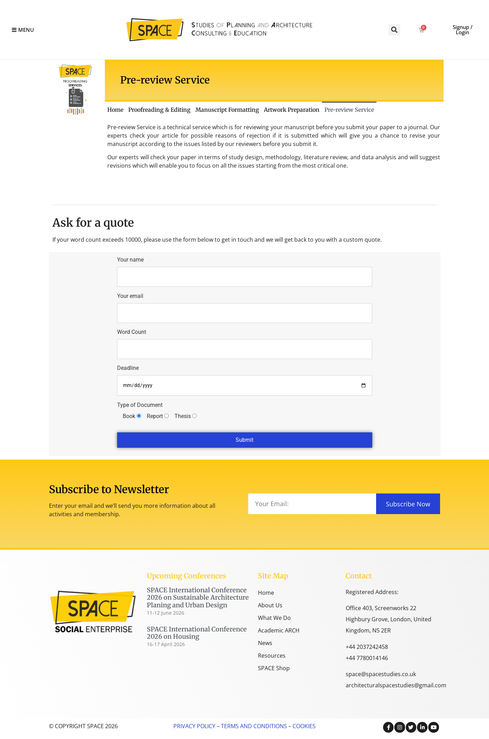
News (265, 643)
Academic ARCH (279, 630)
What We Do (274, 618)
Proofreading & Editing (159, 109)
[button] (394, 30)
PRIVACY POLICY (194, 726)
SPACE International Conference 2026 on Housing (197, 633)
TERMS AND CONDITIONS (253, 726)
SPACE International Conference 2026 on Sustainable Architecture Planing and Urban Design (198, 597)
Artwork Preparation (291, 109)
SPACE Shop (274, 668)
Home (115, 109)
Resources (272, 655)
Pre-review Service (349, 109)
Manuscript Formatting (227, 109)
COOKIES (304, 726)
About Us (270, 605)
